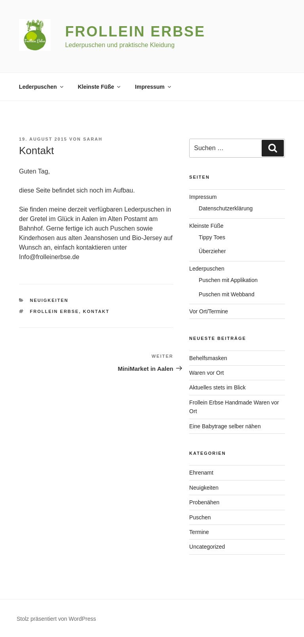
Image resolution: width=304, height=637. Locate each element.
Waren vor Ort (206, 373)
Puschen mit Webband (227, 294)
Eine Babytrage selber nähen (225, 426)
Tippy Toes (212, 237)
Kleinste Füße (100, 87)
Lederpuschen (42, 87)
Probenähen (204, 502)
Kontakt (96, 311)
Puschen (200, 517)
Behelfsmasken (208, 358)
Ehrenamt (201, 472)
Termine (199, 532)
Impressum (153, 87)
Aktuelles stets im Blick (217, 387)
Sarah (93, 139)
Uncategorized (207, 547)
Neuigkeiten (49, 300)
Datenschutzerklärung (226, 208)
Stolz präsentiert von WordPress (56, 619)
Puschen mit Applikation (228, 280)
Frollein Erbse (135, 31)
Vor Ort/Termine (208, 311)
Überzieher (212, 251)
